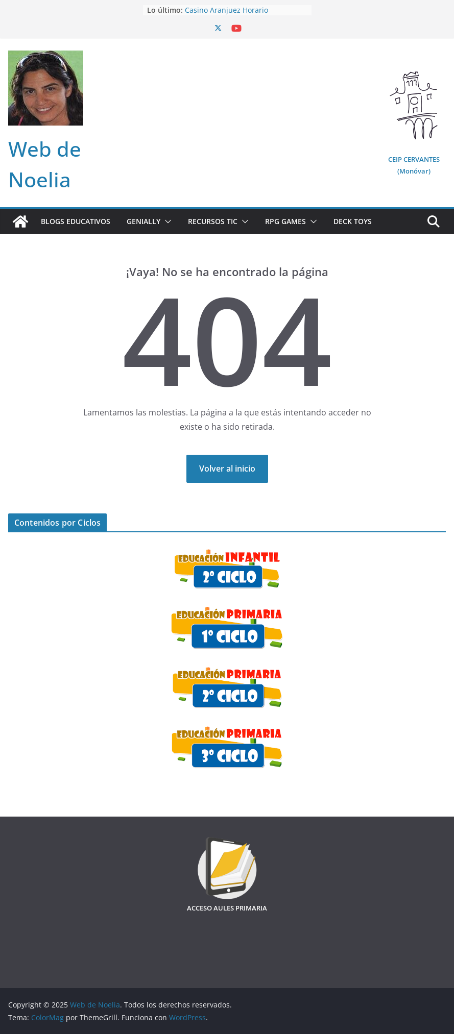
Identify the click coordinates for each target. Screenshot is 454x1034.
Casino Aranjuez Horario (226, 10)
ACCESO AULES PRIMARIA (227, 908)
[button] (166, 221)
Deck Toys (352, 221)
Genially (143, 221)
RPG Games (285, 221)
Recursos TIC (212, 221)
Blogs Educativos (75, 221)
